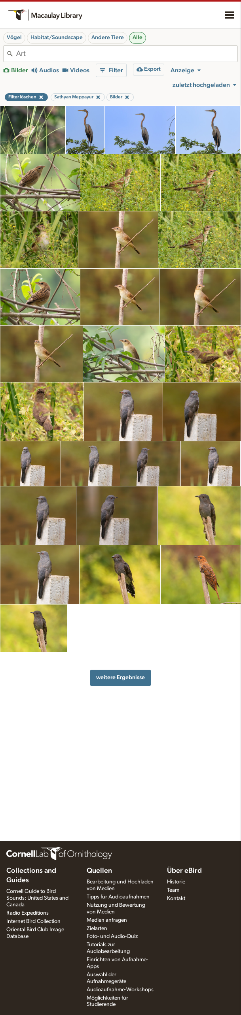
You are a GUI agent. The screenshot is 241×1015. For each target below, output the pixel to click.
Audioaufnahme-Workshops (120, 989)
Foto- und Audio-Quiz (112, 936)
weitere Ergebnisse (120, 677)
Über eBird (184, 870)
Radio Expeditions (27, 913)
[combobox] (126, 54)
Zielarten (97, 928)
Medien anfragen (107, 920)
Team (173, 890)
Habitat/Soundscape (56, 37)
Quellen (99, 870)
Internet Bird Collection (33, 921)
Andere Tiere (107, 37)
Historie (176, 882)
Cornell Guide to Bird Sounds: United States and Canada (37, 898)
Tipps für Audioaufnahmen (118, 897)
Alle (137, 37)
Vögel (14, 37)
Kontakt (176, 898)
